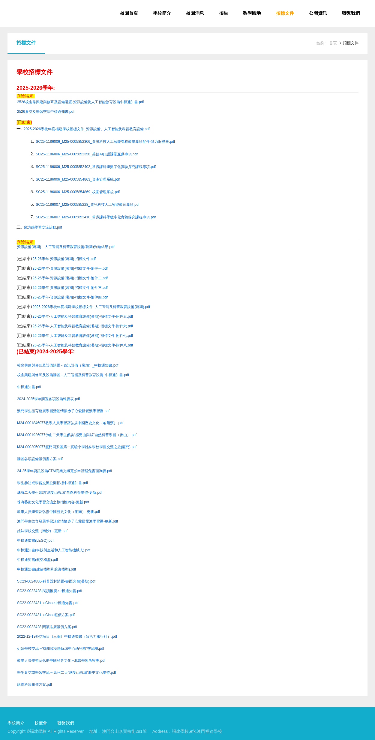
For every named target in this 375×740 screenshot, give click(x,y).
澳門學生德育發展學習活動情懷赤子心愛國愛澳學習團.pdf (63, 411)
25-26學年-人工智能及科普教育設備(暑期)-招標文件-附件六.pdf (82, 326)
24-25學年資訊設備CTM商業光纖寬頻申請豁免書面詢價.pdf (64, 471)
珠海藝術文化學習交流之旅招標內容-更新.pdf (53, 502)
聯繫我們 (351, 13)
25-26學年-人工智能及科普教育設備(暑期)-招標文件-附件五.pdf (82, 317)
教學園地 (252, 13)
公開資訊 (318, 13)
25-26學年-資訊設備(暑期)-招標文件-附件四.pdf (70, 297)
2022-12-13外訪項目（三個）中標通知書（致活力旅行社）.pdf (67, 637)
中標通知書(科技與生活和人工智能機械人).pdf (53, 550)
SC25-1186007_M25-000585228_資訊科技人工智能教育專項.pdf (88, 205)
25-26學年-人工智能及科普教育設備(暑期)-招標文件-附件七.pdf (82, 336)
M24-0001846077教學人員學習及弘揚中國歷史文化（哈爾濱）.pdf (70, 423)
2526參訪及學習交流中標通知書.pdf (45, 112)
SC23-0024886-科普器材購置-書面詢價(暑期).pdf (56, 581)
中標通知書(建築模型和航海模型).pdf (46, 569)
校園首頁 (129, 13)
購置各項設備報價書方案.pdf (40, 459)
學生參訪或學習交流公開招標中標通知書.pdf (52, 483)
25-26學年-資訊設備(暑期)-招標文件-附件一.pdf (70, 269)
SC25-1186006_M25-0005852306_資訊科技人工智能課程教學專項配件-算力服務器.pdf (105, 142)
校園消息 (195, 13)
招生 (223, 13)
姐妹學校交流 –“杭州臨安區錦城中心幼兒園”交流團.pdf (60, 649)
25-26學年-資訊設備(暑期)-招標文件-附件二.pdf (70, 278)
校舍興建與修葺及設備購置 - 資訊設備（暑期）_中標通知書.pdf (67, 365)
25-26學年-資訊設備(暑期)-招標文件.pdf (64, 259)
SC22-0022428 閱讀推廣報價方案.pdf (47, 627)
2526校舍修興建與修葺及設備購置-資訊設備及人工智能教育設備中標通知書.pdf (80, 102)
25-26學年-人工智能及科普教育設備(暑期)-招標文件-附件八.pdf (82, 345)
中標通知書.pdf (29, 387)
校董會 (40, 723)
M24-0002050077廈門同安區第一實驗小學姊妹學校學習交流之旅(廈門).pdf (76, 447)
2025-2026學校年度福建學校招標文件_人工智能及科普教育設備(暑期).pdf (91, 307)
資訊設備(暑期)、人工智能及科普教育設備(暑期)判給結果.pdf (65, 247)
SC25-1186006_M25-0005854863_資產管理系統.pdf (78, 179)
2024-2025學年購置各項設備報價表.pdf (48, 399)
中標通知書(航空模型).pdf (37, 560)
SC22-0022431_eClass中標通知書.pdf (47, 603)
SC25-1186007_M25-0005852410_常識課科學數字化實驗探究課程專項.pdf (96, 217)
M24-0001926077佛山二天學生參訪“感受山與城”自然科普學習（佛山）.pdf (76, 435)
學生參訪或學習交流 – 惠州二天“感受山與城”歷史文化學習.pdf (66, 673)
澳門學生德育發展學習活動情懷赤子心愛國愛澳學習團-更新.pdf (67, 521)
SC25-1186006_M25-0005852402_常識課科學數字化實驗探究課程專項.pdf (96, 167)
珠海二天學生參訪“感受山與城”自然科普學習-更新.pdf (59, 493)
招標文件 (285, 13)
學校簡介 (162, 13)
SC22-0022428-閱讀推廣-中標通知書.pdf (49, 591)
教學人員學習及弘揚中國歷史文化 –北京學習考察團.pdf (61, 661)
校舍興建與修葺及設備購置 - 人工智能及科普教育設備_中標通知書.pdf (73, 375)
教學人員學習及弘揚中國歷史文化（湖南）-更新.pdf (58, 512)
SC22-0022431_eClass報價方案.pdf (46, 615)
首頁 (333, 43)
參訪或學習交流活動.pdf (43, 227)
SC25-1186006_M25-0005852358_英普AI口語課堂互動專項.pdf (87, 154)
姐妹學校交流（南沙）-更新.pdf (42, 531)
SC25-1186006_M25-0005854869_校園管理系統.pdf (78, 192)
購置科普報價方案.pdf (34, 685)
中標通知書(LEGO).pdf (35, 541)
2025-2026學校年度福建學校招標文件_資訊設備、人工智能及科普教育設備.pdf (87, 129)
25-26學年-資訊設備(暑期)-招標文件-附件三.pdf (70, 288)
